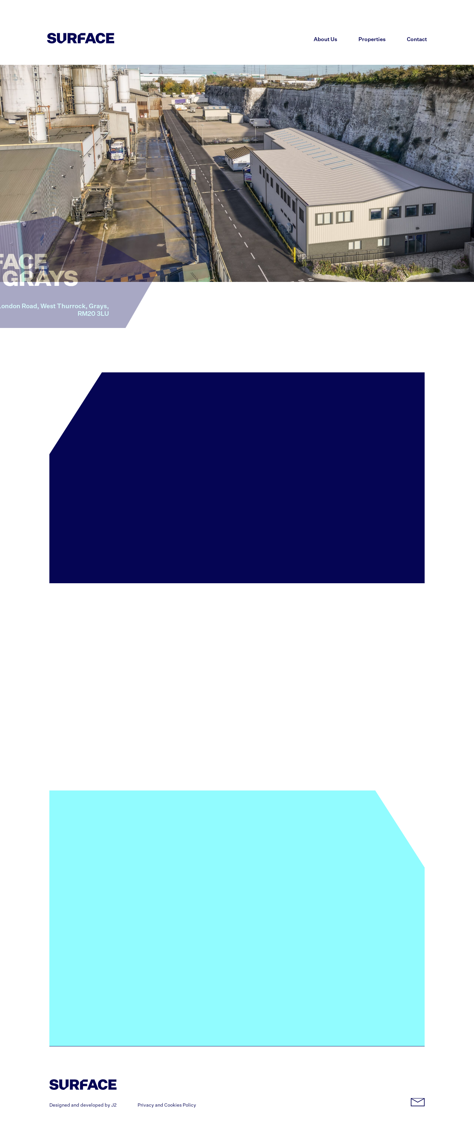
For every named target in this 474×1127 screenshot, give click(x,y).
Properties (372, 39)
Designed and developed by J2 (83, 1105)
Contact (417, 39)
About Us (325, 39)
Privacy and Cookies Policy (167, 1105)
